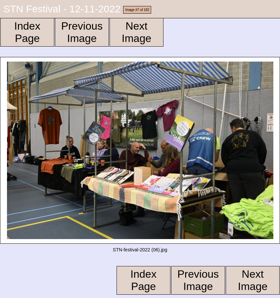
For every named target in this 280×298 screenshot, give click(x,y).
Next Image (136, 32)
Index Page (27, 32)
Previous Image (82, 32)
